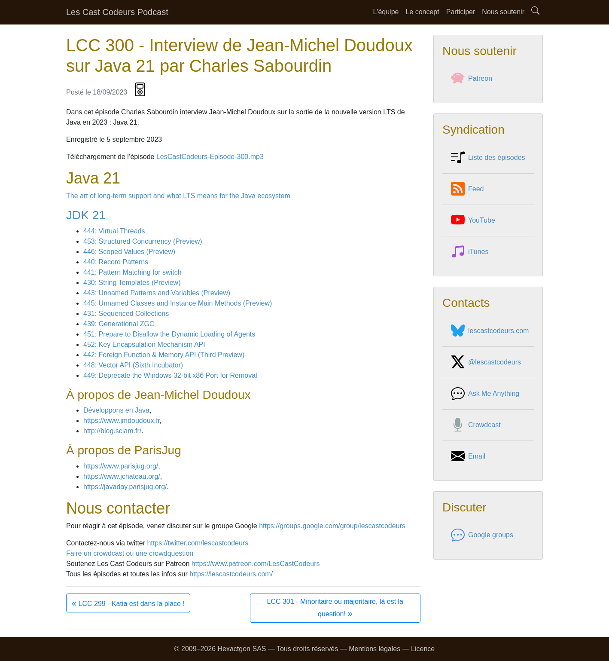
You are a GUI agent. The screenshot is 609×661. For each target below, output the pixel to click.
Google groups (482, 535)
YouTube (473, 220)
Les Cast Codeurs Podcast (117, 12)
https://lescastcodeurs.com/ (231, 574)
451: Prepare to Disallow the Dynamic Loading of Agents (169, 334)
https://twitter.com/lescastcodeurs (198, 543)
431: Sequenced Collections (126, 313)
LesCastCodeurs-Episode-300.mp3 (210, 156)
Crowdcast (476, 425)
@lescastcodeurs (486, 362)
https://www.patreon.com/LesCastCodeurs (256, 563)
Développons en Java (116, 410)
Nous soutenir (503, 11)
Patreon (471, 78)
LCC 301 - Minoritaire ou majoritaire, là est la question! (335, 608)
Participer (460, 11)
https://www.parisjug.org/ (120, 466)
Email (468, 456)
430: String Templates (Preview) (131, 282)
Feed (467, 189)
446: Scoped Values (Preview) (129, 251)
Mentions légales (374, 648)
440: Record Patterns (115, 262)
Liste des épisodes (488, 157)
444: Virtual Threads (114, 231)
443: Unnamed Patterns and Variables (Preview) (156, 293)
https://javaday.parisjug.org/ (125, 486)
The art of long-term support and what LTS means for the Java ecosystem (178, 195)
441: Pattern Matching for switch (132, 272)
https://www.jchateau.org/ (121, 476)
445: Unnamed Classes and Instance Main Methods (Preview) (177, 303)
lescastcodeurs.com (490, 331)
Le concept (422, 11)
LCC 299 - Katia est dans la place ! (128, 603)
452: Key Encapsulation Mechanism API (144, 344)
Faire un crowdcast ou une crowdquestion (129, 553)
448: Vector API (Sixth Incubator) (133, 365)
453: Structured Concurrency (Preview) (142, 241)
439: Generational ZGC (118, 323)
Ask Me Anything (485, 393)
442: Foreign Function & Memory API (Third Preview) (163, 354)
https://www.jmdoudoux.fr (121, 420)
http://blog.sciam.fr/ (112, 431)
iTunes (469, 252)
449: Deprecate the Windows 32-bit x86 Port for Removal (170, 375)
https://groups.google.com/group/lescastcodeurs (332, 525)
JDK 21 (86, 215)
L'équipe (386, 11)
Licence (423, 648)
